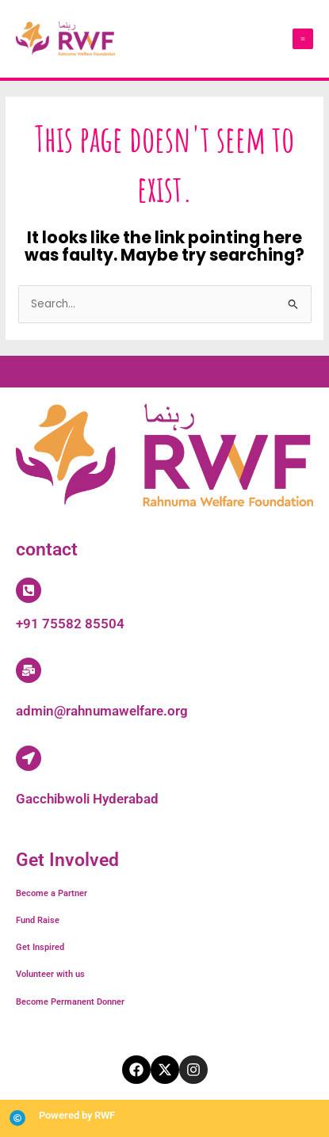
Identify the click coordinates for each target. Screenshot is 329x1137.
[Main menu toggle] (303, 39)
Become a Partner (51, 893)
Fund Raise (37, 920)
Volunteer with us (50, 974)
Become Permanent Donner (70, 1002)
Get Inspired (40, 947)
